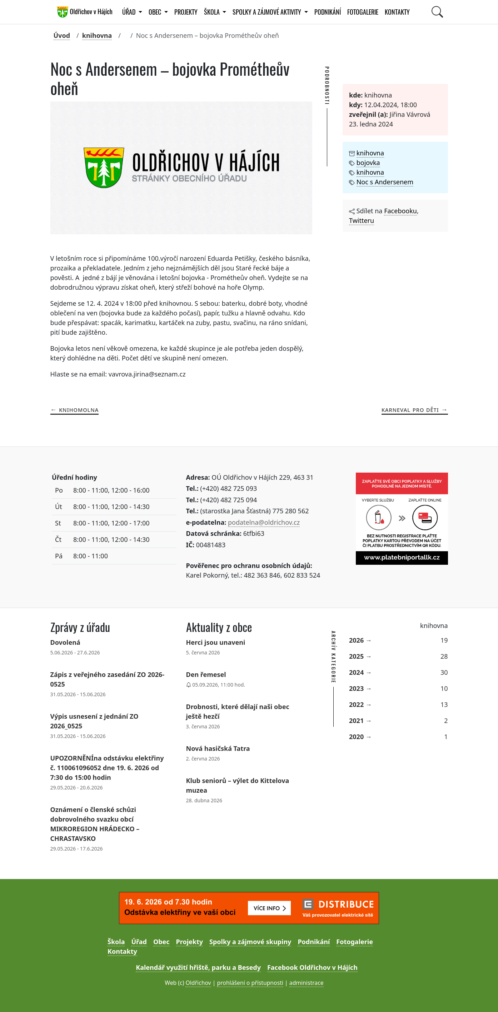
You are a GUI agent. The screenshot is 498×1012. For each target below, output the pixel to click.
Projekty (186, 12)
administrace (306, 983)
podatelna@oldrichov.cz (264, 522)
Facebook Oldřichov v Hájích (312, 967)
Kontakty (397, 12)
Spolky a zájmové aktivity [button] (268, 12)
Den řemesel (206, 674)
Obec (161, 941)
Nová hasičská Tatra (218, 748)
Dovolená (65, 642)
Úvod (62, 35)
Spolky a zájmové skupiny (250, 941)
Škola (116, 941)
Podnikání (327, 12)
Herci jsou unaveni (215, 642)
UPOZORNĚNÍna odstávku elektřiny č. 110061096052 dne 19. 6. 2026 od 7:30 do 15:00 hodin (107, 768)
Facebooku (400, 210)
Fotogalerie (362, 12)
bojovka (368, 162)
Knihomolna (79, 409)
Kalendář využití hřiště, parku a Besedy (198, 967)
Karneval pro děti (410, 409)
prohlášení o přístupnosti (250, 983)
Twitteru (361, 220)
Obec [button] (156, 12)
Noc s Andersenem (385, 182)
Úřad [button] (129, 12)
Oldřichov (198, 983)
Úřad (138, 941)
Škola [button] (212, 12)
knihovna (97, 35)
